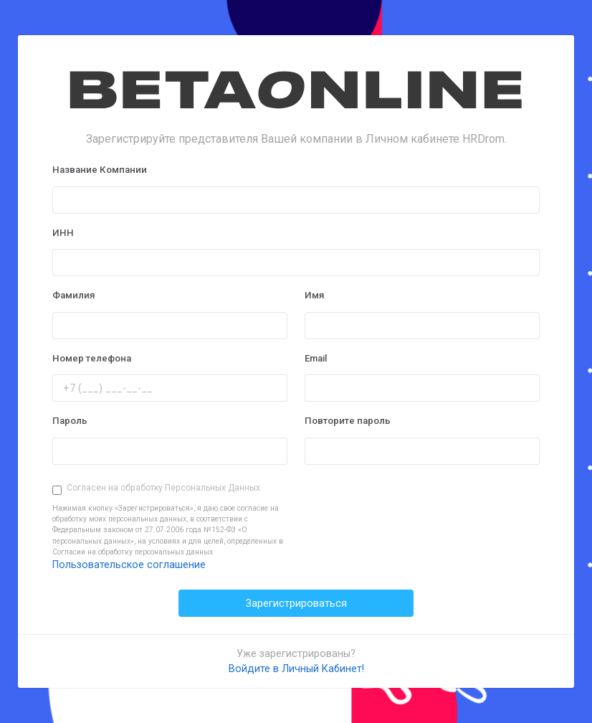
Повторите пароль (348, 420)
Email (316, 358)
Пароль (69, 420)
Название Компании (99, 169)
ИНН (63, 232)
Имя (315, 295)
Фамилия (73, 295)
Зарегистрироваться (296, 603)
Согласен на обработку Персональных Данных (163, 488)
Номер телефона (91, 358)
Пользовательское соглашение (129, 564)
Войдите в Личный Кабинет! (296, 668)
